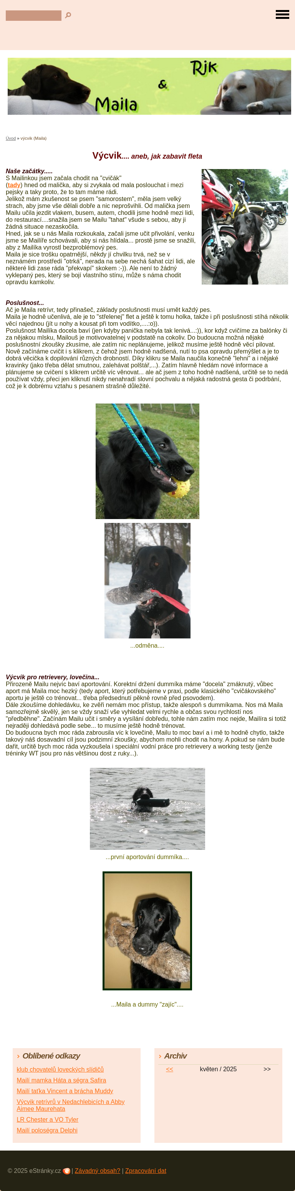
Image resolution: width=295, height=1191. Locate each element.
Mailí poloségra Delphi (47, 1130)
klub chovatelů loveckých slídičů (60, 1069)
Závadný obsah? (97, 1171)
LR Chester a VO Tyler (47, 1119)
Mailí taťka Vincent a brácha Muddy (65, 1091)
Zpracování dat (145, 1171)
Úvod (11, 138)
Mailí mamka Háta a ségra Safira (61, 1080)
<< (169, 1069)
